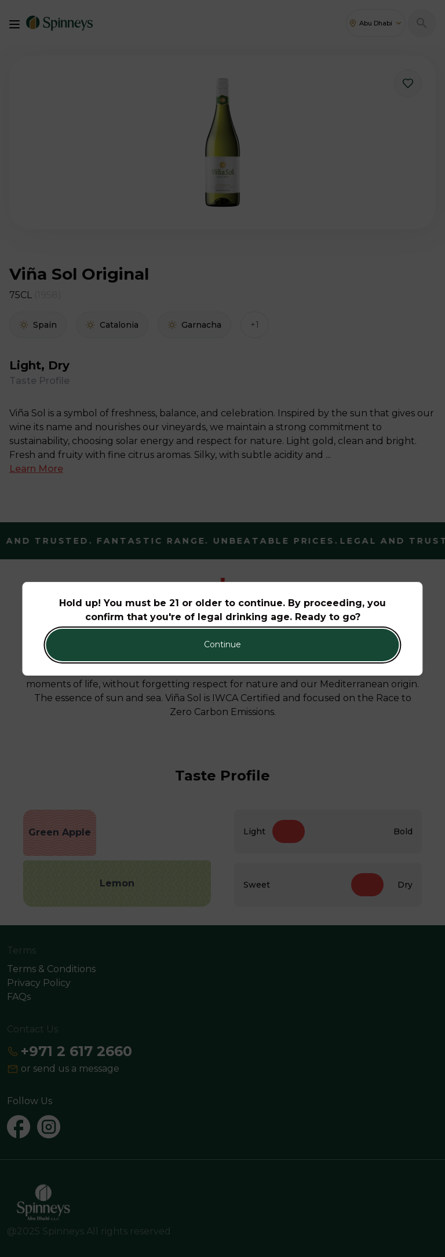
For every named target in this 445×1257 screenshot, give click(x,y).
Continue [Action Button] (222, 644)
